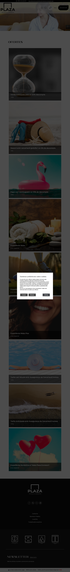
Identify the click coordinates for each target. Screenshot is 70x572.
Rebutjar (34, 295)
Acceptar (24, 295)
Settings (46, 295)
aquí (25, 288)
